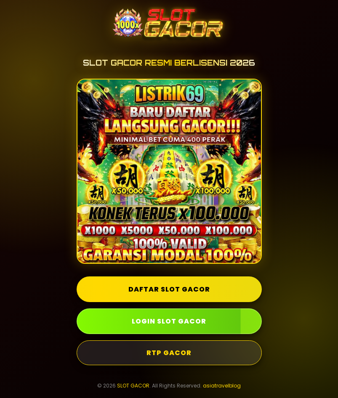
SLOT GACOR (133, 385)
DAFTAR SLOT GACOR (169, 289)
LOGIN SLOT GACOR (169, 321)
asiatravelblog (222, 385)
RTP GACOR (169, 353)
